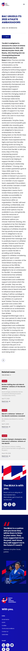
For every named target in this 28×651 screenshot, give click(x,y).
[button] (17, 4)
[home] (5, 4)
